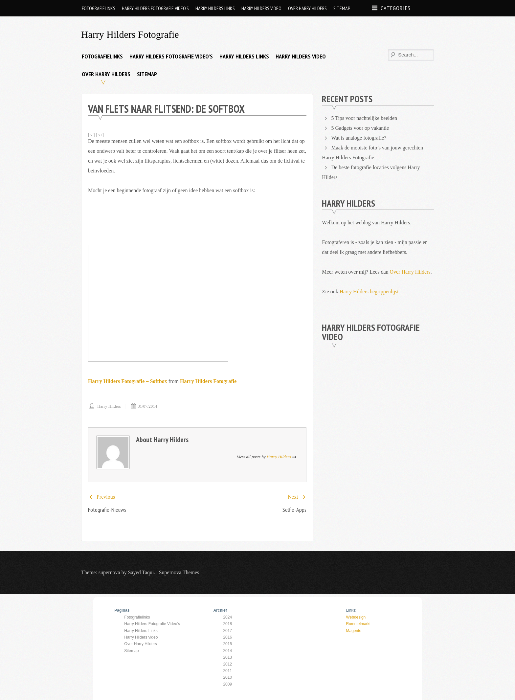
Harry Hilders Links (215, 8)
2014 (227, 650)
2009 (227, 684)
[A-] (91, 135)
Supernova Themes (179, 573)
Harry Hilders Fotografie (130, 34)
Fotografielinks (98, 8)
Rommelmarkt (358, 623)
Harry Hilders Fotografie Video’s (155, 8)
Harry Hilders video (261, 8)
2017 (227, 630)
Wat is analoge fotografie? (358, 138)
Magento (353, 630)
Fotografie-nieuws (107, 510)
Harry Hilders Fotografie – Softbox (127, 381)
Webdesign (356, 617)
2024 (227, 617)
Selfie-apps (294, 510)
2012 (227, 664)
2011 (227, 670)
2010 (227, 677)
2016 (227, 637)
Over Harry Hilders (307, 8)
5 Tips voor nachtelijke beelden (364, 118)
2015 (227, 644)
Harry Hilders (109, 406)
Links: (351, 610)
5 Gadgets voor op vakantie (360, 128)
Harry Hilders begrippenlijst (369, 291)
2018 (227, 623)
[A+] (100, 135)
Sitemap (341, 8)
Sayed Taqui (141, 573)
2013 (227, 657)
